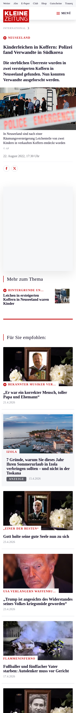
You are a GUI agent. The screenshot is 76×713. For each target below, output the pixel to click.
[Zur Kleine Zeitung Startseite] (16, 16)
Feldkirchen (34, 385)
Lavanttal (32, 393)
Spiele (30, 492)
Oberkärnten (34, 401)
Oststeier (9, 421)
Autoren (31, 477)
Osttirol (31, 408)
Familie (55, 432)
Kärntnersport (12, 477)
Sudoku (31, 500)
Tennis (7, 492)
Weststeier (10, 452)
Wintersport (11, 508)
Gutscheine (56, 3)
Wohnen (55, 408)
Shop (44, 3)
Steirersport (10, 469)
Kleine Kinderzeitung (59, 483)
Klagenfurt (33, 377)
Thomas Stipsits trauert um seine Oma (34, 574)
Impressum (11, 596)
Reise (53, 401)
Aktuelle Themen (55, 463)
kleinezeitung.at (25, 632)
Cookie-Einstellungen (18, 618)
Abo (16, 3)
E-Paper (25, 3)
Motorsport (10, 500)
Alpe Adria (57, 473)
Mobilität (56, 385)
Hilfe (29, 469)
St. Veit (31, 416)
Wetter (6, 3)
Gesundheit (57, 377)
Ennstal (8, 377)
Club (35, 3)
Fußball (8, 484)
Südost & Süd (12, 436)
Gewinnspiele (58, 493)
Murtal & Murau (14, 405)
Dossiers (55, 529)
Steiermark (11, 370)
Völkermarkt (34, 432)
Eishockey (10, 515)
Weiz (6, 444)
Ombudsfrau (58, 393)
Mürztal (8, 413)
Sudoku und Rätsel (57, 503)
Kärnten (32, 370)
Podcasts (55, 513)
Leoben (8, 398)
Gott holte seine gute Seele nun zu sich (34, 580)
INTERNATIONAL (16, 28)
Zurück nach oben (38, 359)
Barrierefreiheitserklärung (21, 607)
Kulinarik (56, 416)
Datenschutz (40, 596)
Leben (54, 370)
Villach (31, 424)
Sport (7, 461)
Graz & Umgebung (10, 388)
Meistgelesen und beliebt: (20, 545)
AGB (25, 596)
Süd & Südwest (13, 429)
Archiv (30, 484)
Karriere (55, 424)
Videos (54, 521)
